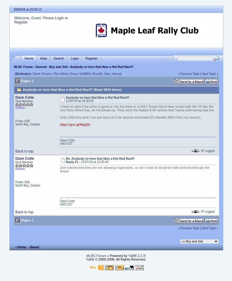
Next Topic (209, 74)
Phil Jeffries (61, 74)
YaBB (90, 259)
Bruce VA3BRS (81, 74)
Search (59, 58)
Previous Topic (189, 74)
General (41, 67)
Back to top (24, 151)
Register (21, 22)
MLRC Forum (23, 67)
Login (59, 18)
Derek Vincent (42, 74)
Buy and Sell (58, 67)
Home (29, 58)
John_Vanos (112, 74)
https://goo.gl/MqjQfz (75, 124)
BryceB (97, 74)
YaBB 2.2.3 (136, 256)
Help (43, 58)
